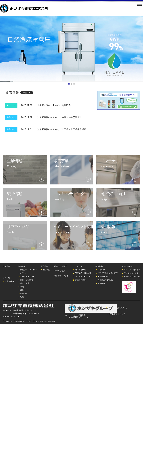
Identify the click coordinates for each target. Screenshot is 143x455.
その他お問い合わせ (132, 276)
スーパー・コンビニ (28, 276)
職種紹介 (101, 270)
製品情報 (44, 266)
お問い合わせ (127, 266)
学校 (22, 290)
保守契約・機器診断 (83, 273)
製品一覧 (46, 270)
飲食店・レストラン (28, 270)
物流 (22, 297)
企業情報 (6, 266)
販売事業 (21, 266)
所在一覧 (6, 278)
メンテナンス (78, 266)
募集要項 (101, 283)
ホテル (23, 273)
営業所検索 (9, 281)
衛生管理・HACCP (82, 276)
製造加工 (24, 294)
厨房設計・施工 (60, 266)
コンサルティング (61, 276)
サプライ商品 (59, 271)
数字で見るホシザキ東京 (108, 273)
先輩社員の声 (103, 276)
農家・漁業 (24, 283)
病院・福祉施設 (26, 280)
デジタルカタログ (131, 273)
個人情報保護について (117, 308)
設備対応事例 (80, 280)
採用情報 (99, 266)
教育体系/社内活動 (105, 280)
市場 (22, 287)
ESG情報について (117, 314)
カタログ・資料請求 (132, 270)
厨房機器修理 (80, 270)
